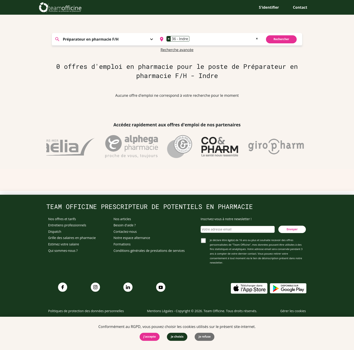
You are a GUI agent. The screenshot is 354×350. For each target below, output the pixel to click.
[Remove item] (169, 38)
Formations (121, 244)
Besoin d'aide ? (124, 225)
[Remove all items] (257, 38)
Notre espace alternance (131, 238)
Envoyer (292, 229)
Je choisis (177, 337)
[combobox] (208, 39)
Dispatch (54, 231)
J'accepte (150, 337)
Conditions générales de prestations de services (149, 250)
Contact (300, 7)
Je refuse (204, 337)
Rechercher (281, 39)
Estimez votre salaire (63, 244)
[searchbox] (192, 39)
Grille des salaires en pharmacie (72, 238)
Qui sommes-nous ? (63, 250)
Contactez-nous (125, 231)
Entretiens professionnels (67, 225)
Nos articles (122, 219)
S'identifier (269, 7)
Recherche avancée (177, 49)
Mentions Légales (160, 311)
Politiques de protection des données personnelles (86, 311)
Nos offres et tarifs (62, 219)
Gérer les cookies (293, 311)
